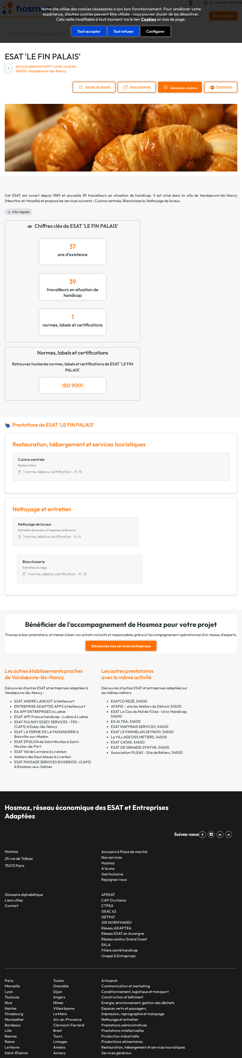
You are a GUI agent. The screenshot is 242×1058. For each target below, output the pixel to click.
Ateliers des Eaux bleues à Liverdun (42, 719)
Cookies (148, 19)
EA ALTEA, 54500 (126, 684)
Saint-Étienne (16, 1015)
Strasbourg (14, 976)
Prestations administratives (124, 987)
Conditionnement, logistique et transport (135, 954)
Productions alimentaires (122, 1004)
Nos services (111, 820)
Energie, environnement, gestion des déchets (137, 965)
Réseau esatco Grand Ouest (124, 902)
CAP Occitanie (113, 863)
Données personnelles (20, 1046)
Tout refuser (123, 31)
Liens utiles (14, 863)
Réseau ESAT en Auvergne (122, 896)
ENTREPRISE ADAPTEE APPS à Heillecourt (49, 669)
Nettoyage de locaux (163, 200)
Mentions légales (180, 1037)
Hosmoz (108, 825)
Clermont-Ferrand (68, 987)
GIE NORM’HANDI (116, 885)
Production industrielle (120, 999)
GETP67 (108, 879)
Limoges (60, 1004)
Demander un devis (183, 87)
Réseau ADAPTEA (116, 890)
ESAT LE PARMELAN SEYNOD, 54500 (142, 694)
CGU (202, 1037)
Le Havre (12, 1010)
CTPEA (107, 868)
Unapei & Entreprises (118, 918)
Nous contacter (139, 86)
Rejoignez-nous (114, 842)
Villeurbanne (63, 971)
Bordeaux (13, 987)
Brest (57, 993)
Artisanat (109, 943)
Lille (8, 993)
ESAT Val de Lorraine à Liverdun (40, 714)
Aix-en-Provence (67, 982)
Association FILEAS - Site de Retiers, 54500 (147, 715)
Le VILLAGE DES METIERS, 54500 (139, 699)
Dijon (57, 954)
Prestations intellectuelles (122, 993)
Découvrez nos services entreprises (121, 609)
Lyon (9, 954)
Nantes (11, 971)
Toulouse (12, 960)
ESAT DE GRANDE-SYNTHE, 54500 (140, 710)
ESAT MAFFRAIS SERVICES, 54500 (139, 689)
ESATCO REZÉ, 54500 (129, 664)
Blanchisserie (134, 200)
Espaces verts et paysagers (123, 971)
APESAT (108, 857)
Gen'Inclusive (112, 836)
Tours (57, 999)
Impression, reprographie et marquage (132, 976)
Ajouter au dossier (95, 86)
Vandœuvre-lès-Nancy (218, 195)
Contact (11, 868)
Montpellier (14, 982)
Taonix (134, 1037)
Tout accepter (89, 31)
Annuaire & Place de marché (124, 814)
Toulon (58, 943)
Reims (10, 1004)
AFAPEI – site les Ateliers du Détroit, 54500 (146, 669)
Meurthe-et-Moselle (22, 200)
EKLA (106, 907)
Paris (9, 943)
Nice (8, 965)
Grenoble (61, 949)
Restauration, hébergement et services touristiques (143, 1010)
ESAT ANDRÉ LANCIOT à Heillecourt (44, 664)
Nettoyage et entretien (119, 982)
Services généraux (116, 1015)
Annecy (59, 1015)
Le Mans (60, 976)
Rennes (11, 999)
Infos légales (21, 211)
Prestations (224, 86)
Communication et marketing (125, 949)
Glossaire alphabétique (24, 857)
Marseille (12, 949)
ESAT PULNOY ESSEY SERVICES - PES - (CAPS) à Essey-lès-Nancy (47, 687)
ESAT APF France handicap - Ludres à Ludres (51, 679)
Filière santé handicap (119, 913)
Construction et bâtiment (122, 960)
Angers (59, 960)
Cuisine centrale (108, 200)
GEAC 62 (108, 874)
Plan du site (152, 1037)
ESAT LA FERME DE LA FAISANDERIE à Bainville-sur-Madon (46, 697)
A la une (107, 831)
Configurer (155, 31)
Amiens (59, 1010)
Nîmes (58, 965)
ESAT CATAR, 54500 (128, 705)
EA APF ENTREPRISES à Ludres (40, 674)
